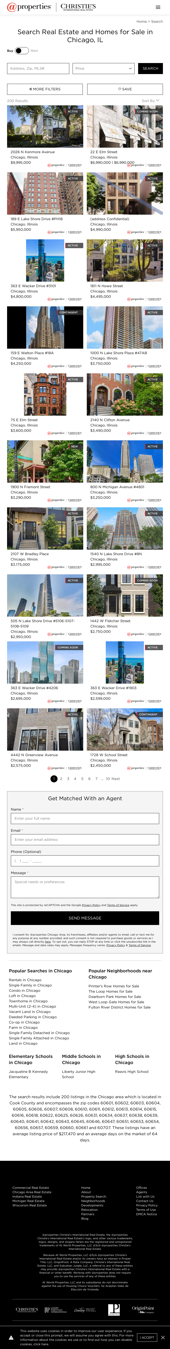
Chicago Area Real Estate (31, 1192)
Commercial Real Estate (30, 1187)
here (48, 941)
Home (85, 1187)
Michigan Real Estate (28, 1201)
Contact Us (144, 1201)
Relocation (89, 1209)
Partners (87, 1214)
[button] (163, 1337)
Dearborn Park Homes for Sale (115, 997)
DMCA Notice (146, 1214)
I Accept (147, 1337)
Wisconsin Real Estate (29, 1205)
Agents (141, 1192)
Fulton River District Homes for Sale (120, 1007)
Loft (22, 996)
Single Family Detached (39, 1033)
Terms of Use (146, 1209)
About (86, 1192)
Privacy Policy (91, 905)
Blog (84, 1218)
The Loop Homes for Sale (110, 991)
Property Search (93, 1196)
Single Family (30, 985)
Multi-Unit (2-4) (32, 1006)
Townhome (28, 1001)
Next (116, 779)
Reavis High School (132, 1072)
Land (23, 1043)
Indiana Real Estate (27, 1196)
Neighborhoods (93, 1201)
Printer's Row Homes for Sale (114, 986)
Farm (23, 1027)
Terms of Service (118, 905)
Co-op (24, 1022)
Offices (141, 1187)
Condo (24, 990)
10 (108, 779)
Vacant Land (29, 1012)
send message (85, 918)
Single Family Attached (39, 1038)
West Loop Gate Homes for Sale (116, 1002)
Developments (92, 1205)
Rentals (25, 980)
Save (125, 89)
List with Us (145, 1196)
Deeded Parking (33, 1017)
